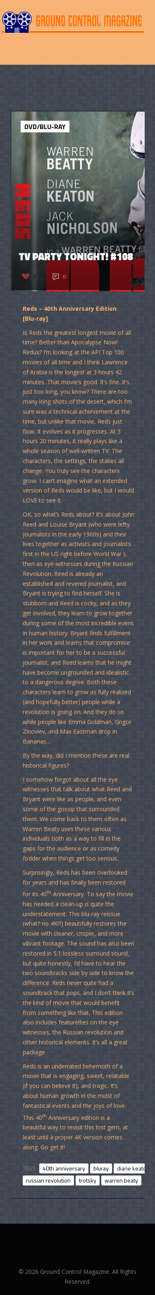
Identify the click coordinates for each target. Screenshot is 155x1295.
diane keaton (133, 1168)
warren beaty (121, 1180)
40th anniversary (64, 1168)
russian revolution (48, 1180)
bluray (101, 1168)
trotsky (87, 1180)
